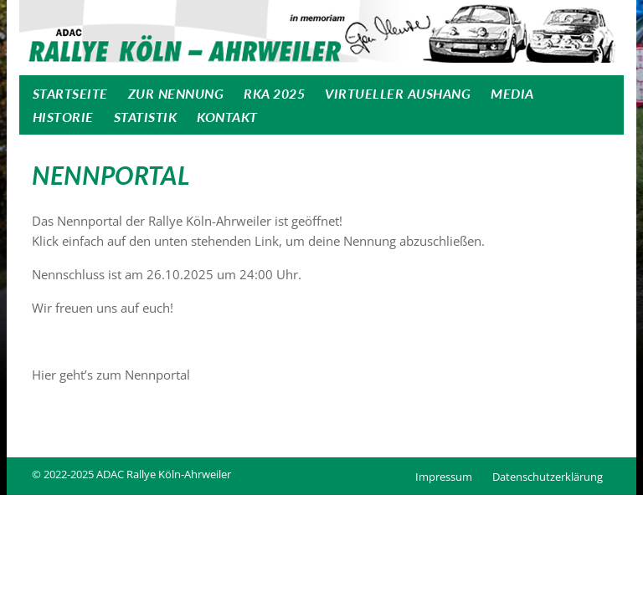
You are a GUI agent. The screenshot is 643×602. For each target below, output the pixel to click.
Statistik (145, 117)
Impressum (443, 476)
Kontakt (227, 117)
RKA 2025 (274, 93)
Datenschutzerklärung (547, 476)
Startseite (70, 93)
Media (512, 93)
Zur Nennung (176, 93)
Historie (63, 117)
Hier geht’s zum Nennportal (111, 374)
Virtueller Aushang (398, 93)
